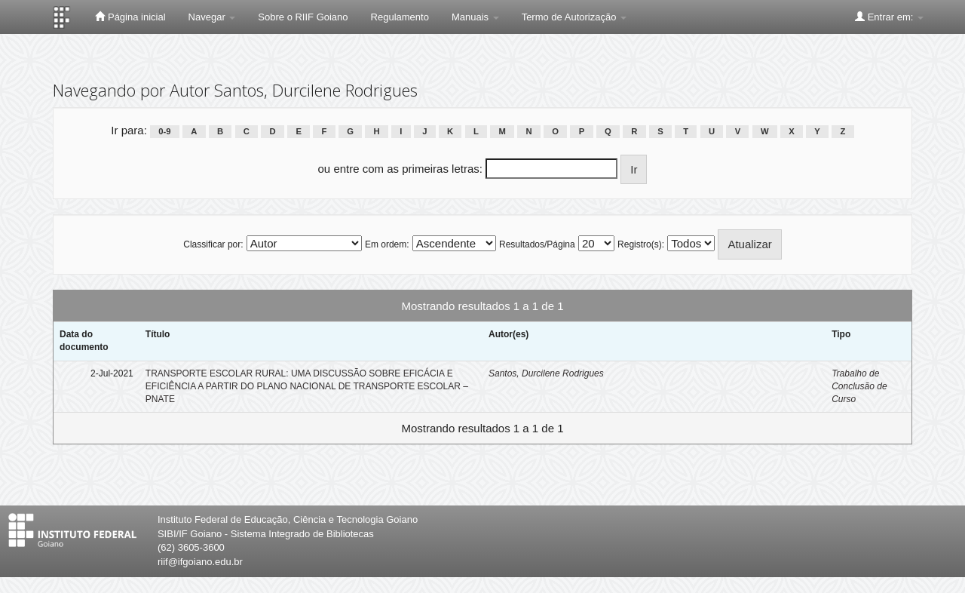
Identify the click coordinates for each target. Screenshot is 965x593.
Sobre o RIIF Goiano (303, 17)
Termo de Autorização (574, 17)
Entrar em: (889, 17)
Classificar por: (213, 244)
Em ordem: (387, 244)
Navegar (212, 17)
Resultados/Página (537, 244)
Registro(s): (640, 244)
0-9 (164, 131)
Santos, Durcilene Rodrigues (546, 373)
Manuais (475, 17)
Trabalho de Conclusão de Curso (859, 386)
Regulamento (400, 17)
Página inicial (130, 17)
